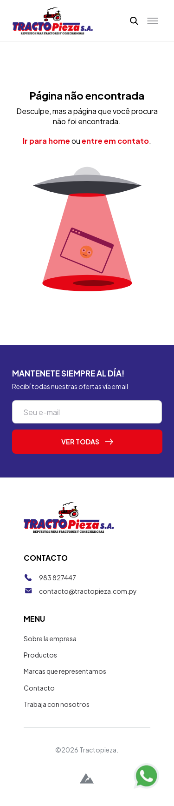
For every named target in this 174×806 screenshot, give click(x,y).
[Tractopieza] (53, 20)
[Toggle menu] (152, 21)
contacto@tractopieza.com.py (88, 591)
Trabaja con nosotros (57, 704)
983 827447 (57, 577)
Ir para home (46, 141)
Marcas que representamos (65, 671)
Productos (40, 655)
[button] (134, 20)
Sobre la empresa (50, 638)
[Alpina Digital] (87, 780)
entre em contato (115, 141)
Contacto (39, 688)
